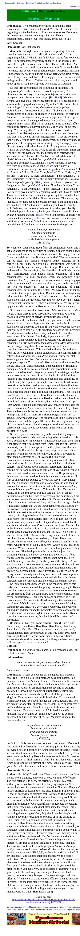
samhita (72, 486)
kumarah (36, 728)
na (33, 232)
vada (48, 849)
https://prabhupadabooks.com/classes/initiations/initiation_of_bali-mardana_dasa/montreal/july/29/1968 (43, 900)
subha (37, 819)
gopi (24, 430)
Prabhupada (10, 3)
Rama (58, 626)
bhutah (10, 214)
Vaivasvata (69, 489)
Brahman (17, 208)
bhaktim (38, 239)
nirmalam (24, 162)
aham (43, 107)
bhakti (35, 73)
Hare (64, 622)
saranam (36, 97)
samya (29, 819)
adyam (27, 531)
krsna (47, 662)
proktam (68, 476)
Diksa (24, 355)
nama (20, 662)
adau (32, 276)
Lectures (20, 3)
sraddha (59, 54)
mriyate (34, 541)
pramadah (59, 819)
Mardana (65, 684)
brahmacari (63, 677)
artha (42, 849)
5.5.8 (39, 852)
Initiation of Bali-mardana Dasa (48, 3)
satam (46, 810)
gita (21, 91)
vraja (45, 97)
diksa (53, 352)
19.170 (49, 162)
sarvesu (43, 236)
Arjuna (54, 94)
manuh (53, 728)
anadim (74, 528)
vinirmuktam (59, 159)
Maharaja (17, 684)
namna (34, 849)
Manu (63, 486)
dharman (71, 94)
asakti (22, 408)
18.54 (39, 214)
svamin (50, 665)
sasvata (66, 574)
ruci (44, 404)
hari (49, 836)
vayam (53, 734)
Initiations (30, 3)
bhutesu (52, 236)
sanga (10, 313)
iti (56, 665)
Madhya (39, 162)
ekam (28, 97)
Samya (59, 845)
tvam (49, 107)
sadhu (76, 310)
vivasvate (58, 476)
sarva (48, 73)
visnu (31, 662)
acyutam (64, 528)
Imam (49, 476)
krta (62, 73)
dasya (71, 414)
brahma (32, 229)
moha (48, 852)
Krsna (67, 25)
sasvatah (19, 522)
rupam (19, 531)
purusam (45, 531)
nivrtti (29, 372)
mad (30, 239)
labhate (47, 239)
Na (17, 541)
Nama (31, 653)
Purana (31, 525)
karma (56, 73)
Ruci (9, 404)
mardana (51, 11)
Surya (41, 476)
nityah (10, 522)
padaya (39, 662)
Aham (43, 198)
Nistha (16, 404)
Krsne (27, 73)
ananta (10, 531)
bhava (75, 408)
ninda (53, 810)
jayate (23, 541)
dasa (69, 649)
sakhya (10, 417)
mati (50, 819)
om (25, 662)
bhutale (66, 662)
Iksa (38, 359)
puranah (29, 522)
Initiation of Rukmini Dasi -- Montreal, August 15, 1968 (58, 909)
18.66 (58, 97)
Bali (41, 11)
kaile (42, 73)
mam (21, 97)
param (56, 239)
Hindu (34, 172)
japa (10, 766)
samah (34, 236)
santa (63, 414)
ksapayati (12, 362)
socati (38, 232)
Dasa (62, 11)
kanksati (50, 232)
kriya (44, 819)
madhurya (32, 417)
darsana (53, 359)
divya (45, 355)
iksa (32, 359)
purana (35, 531)
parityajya (12, 97)
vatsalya (20, 417)
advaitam (54, 528)
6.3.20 (45, 738)
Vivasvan (47, 479)
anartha (20, 372)
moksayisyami (14, 110)
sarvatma (12, 694)
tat (67, 159)
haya (68, 73)
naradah (45, 725)
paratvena (12, 162)
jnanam (53, 355)
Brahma (73, 211)
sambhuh (56, 725)
